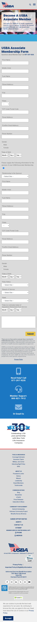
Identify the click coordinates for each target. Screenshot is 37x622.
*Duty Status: (6, 282)
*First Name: (6, 60)
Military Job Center (18, 462)
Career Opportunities (18, 519)
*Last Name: (6, 76)
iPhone (18, 532)
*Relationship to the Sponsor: (12, 173)
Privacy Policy (17, 564)
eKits (18, 466)
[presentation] (18, 322)
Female (6, 148)
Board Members (19, 483)
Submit (30, 334)
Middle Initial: (6, 68)
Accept (8, 618)
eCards (18, 497)
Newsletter (18, 495)
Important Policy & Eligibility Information (18, 567)
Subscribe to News (18, 502)
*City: (4, 93)
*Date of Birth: (6, 152)
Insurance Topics (18, 459)
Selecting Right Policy (18, 464)
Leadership (18, 480)
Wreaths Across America (18, 514)
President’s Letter (18, 473)
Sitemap (18, 528)
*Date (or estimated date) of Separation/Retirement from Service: (14, 306)
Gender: (4, 142)
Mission (18, 478)
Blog (18, 492)
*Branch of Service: (8, 289)
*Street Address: (7, 84)
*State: (4, 101)
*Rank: (4, 298)
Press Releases (18, 499)
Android (18, 535)
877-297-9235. (29, 54)
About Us (18, 471)
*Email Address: (7, 117)
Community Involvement (18, 506)
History (18, 476)
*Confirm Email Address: (10, 125)
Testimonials (18, 485)
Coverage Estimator (18, 457)
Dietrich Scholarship (18, 509)
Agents (18, 522)
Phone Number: (7, 134)
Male (5, 145)
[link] (3, 168)
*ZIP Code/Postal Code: (10, 109)
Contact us (18, 525)
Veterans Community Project (18, 511)
